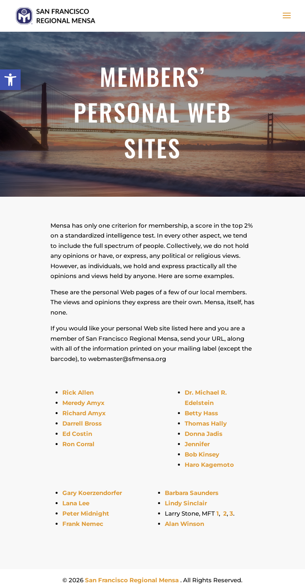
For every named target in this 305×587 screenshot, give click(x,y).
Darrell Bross (82, 423)
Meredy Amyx (83, 403)
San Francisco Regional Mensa (132, 580)
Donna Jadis (204, 433)
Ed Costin (77, 433)
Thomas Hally (206, 423)
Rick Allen (78, 392)
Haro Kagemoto (209, 464)
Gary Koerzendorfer (92, 493)
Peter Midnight (85, 513)
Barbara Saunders (191, 493)
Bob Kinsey (202, 454)
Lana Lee (75, 503)
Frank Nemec (82, 524)
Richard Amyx (84, 413)
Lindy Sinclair (186, 503)
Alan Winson (184, 524)
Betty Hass (201, 413)
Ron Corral (78, 444)
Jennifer (197, 444)
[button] (10, 79)
